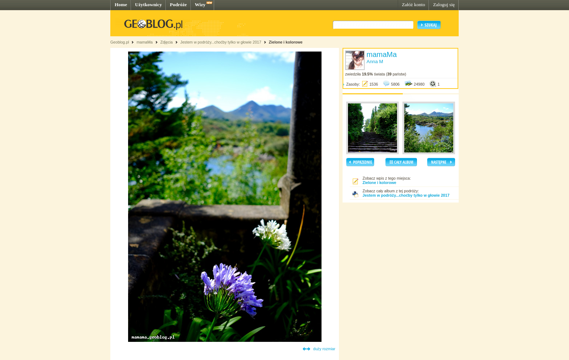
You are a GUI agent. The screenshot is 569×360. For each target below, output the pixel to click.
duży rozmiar (324, 349)
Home (121, 4)
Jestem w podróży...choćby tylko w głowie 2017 (220, 42)
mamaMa (144, 42)
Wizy (200, 4)
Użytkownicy (148, 4)
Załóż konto (413, 4)
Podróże (178, 4)
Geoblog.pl (119, 42)
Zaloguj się (444, 4)
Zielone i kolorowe (286, 42)
